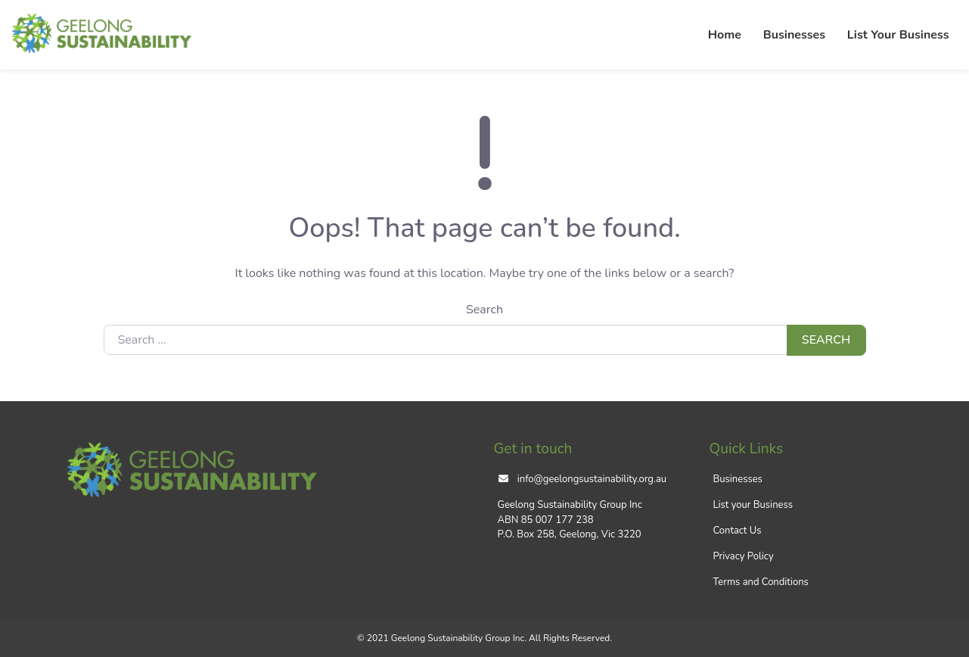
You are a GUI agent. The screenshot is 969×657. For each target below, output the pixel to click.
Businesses (794, 34)
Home (724, 34)
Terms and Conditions (761, 582)
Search (484, 309)
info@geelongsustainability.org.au (591, 479)
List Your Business (898, 34)
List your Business (753, 505)
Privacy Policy (743, 556)
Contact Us (737, 530)
